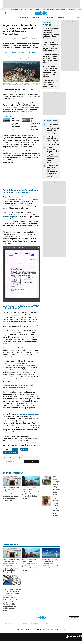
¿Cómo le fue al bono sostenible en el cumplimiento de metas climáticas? (50, 83)
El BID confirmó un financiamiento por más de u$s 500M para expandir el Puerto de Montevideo (35, 124)
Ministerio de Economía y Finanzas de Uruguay (54, 9)
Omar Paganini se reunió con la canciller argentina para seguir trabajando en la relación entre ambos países (22, 58)
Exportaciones (71, 9)
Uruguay (19, 21)
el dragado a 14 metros (27, 92)
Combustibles (14, 9)
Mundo (12, 21)
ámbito (5, 21)
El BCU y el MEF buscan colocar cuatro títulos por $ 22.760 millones (53, 140)
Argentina (61, 17)
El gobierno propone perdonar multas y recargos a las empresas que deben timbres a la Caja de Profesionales (51, 33)
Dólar (31, 9)
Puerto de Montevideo (10, 452)
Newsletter (78, 17)
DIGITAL (23, 629)
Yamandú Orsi (24, 9)
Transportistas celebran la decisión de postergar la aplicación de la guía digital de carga (50, 46)
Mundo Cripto (37, 17)
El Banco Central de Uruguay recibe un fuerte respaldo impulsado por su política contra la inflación (50, 71)
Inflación (38, 9)
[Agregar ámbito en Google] (20, 38)
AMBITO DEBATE (56, 629)
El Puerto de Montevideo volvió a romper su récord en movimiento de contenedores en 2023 (16, 124)
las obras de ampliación (29, 414)
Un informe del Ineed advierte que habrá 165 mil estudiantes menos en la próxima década (51, 58)
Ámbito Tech (49, 17)
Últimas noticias (23, 17)
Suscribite (32, 461)
